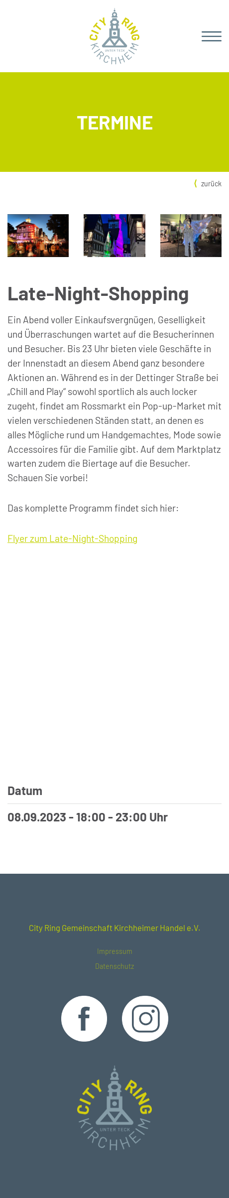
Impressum (114, 951)
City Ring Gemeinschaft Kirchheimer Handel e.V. (115, 927)
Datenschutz (114, 966)
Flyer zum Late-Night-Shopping (72, 538)
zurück (211, 183)
